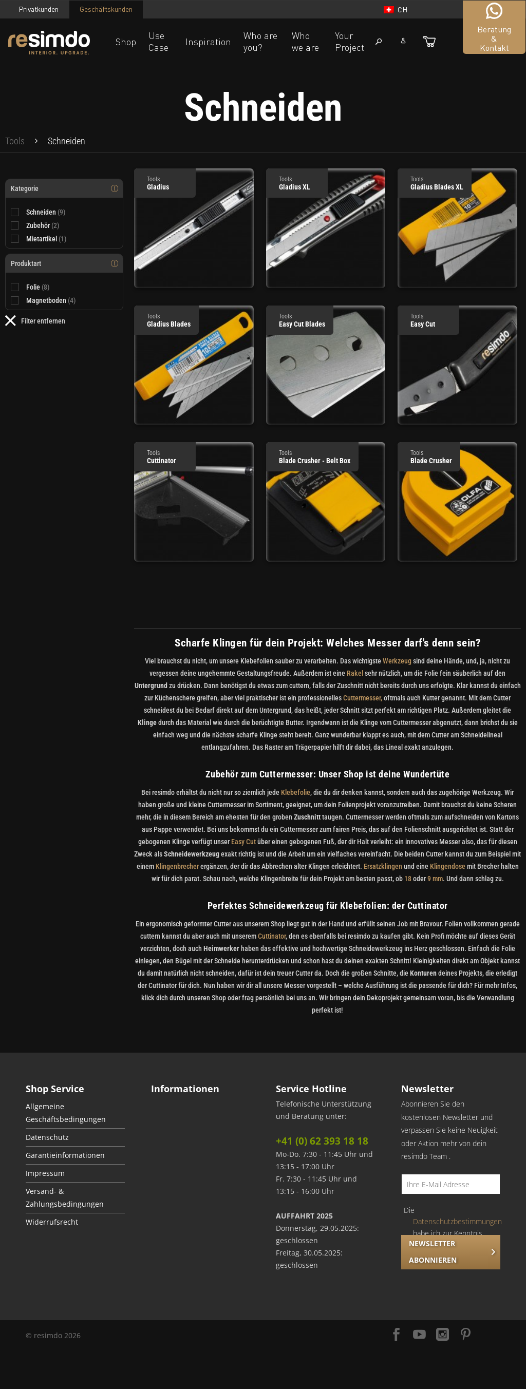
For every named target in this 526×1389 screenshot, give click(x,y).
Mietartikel (46, 239)
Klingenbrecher (177, 866)
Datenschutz (47, 1137)
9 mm (435, 878)
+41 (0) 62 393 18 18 (322, 1141)
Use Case (158, 41)
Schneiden (46, 212)
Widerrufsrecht (52, 1222)
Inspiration (208, 41)
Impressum (45, 1173)
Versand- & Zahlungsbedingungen (65, 1198)
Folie (38, 287)
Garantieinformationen (65, 1155)
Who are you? (260, 41)
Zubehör (43, 225)
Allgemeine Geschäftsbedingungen (66, 1113)
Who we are (305, 41)
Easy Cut (243, 842)
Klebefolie (294, 792)
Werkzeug (397, 661)
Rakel (355, 673)
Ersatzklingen (383, 866)
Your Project (349, 41)
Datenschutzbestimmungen (457, 1221)
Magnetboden (51, 300)
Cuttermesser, (362, 698)
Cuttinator (272, 936)
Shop (126, 41)
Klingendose (447, 866)
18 (407, 878)
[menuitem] (15, 141)
